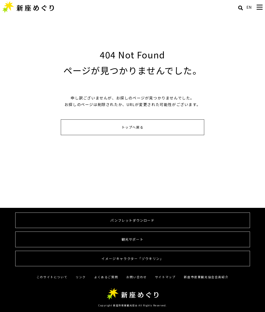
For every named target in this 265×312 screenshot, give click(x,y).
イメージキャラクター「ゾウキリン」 (132, 258)
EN (249, 7)
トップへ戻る (133, 127)
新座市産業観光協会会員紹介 (206, 277)
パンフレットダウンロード (132, 220)
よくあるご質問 (106, 277)
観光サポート (133, 239)
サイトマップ (165, 277)
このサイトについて (52, 277)
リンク (81, 277)
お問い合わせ (136, 277)
